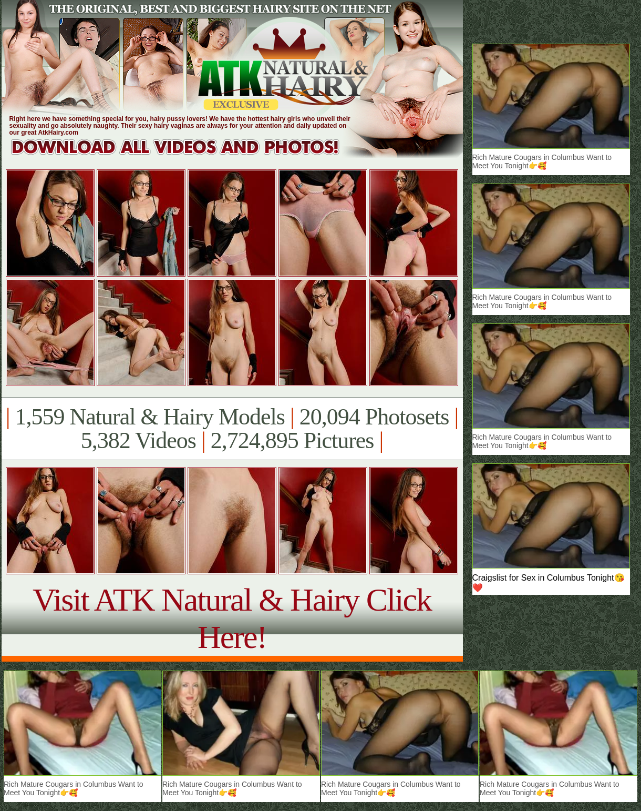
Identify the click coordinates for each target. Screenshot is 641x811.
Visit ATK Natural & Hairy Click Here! (232, 618)
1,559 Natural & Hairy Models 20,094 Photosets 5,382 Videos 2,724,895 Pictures (232, 428)
